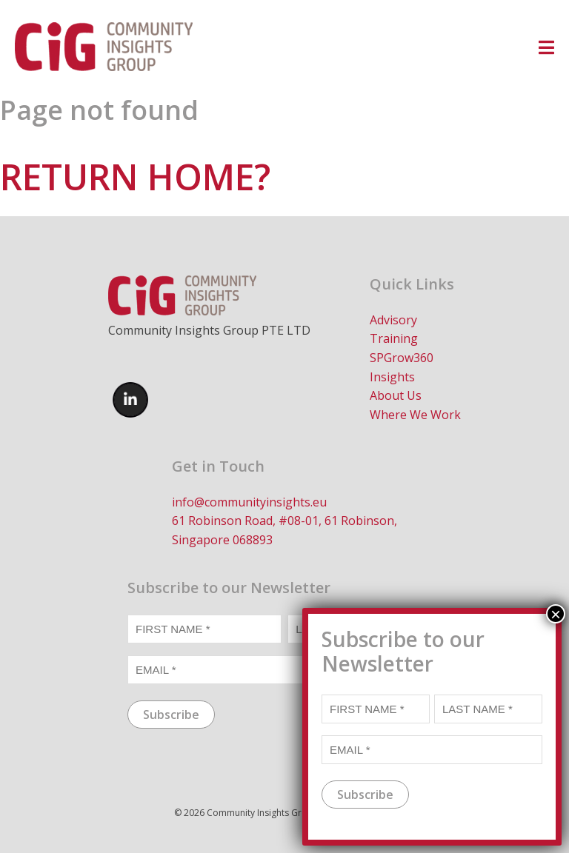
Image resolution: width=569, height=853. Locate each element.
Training (394, 338)
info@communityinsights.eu (249, 502)
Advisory (393, 320)
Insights (392, 377)
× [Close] (555, 622)
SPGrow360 (401, 357)
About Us (396, 395)
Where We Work (415, 415)
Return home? (135, 177)
